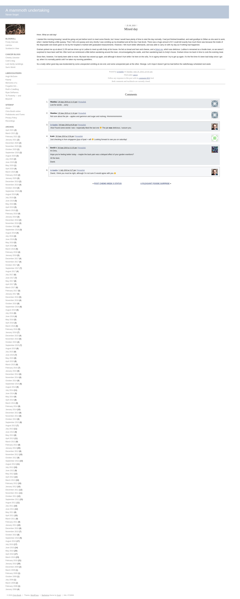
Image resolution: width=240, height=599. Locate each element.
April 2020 (10, 169)
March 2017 (10, 287)
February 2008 (11, 586)
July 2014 (9, 390)
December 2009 (12, 567)
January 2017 (11, 294)
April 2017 (10, 284)
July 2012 (9, 467)
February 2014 (11, 406)
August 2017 (11, 271)
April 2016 (10, 323)
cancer (135, 75)
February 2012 (11, 483)
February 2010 (11, 560)
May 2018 (10, 242)
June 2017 (10, 278)
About (8, 108)
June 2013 (10, 432)
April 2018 (10, 246)
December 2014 (12, 374)
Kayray (8, 80)
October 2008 (11, 576)
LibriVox (9, 45)
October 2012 (11, 458)
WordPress (34, 595)
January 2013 (11, 448)
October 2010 (11, 535)
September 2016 (12, 307)
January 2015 (11, 371)
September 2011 (12, 499)
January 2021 (11, 140)
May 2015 (10, 358)
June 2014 (10, 393)
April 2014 (10, 400)
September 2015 (12, 345)
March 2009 (10, 570)
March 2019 (10, 210)
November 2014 (12, 377)
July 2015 (9, 352)
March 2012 (10, 480)
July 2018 (9, 236)
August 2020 (11, 156)
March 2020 (10, 172)
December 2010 (12, 528)
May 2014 (10, 397)
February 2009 (11, 573)
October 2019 (11, 188)
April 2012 (10, 477)
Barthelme (45, 595)
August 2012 (11, 464)
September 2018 (12, 230)
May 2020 (10, 165)
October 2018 (11, 226)
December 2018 (12, 220)
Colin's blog (10, 61)
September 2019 (12, 191)
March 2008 (10, 583)
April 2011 (10, 515)
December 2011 (12, 490)
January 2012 (11, 487)
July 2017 (9, 275)
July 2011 (9, 506)
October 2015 (11, 342)
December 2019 (12, 181)
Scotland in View (12, 48)
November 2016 (12, 300)
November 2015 (12, 339)
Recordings (10, 121)
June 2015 (10, 355)
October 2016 (11, 303)
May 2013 (10, 435)
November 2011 (12, 493)
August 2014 (11, 387)
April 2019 (10, 207)
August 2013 (11, 426)
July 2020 (9, 159)
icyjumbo (120, 72)
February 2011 (11, 522)
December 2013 (12, 413)
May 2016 (10, 320)
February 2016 (11, 329)
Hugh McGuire (11, 76)
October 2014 (11, 381)
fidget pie (159, 49)
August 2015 (11, 348)
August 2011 (11, 503)
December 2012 (12, 451)
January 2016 (11, 332)
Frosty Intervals (12, 42)
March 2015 (10, 364)
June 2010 (10, 548)
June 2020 (10, 162)
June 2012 (10, 470)
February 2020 (11, 175)
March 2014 (10, 403)
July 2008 (9, 580)
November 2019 (12, 185)
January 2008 (11, 589)
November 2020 (12, 146)
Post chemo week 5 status (108, 183)
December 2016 (12, 297)
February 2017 (11, 291)
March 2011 (10, 519)
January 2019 (11, 217)
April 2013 (10, 438)
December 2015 (12, 336)
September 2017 (12, 268)
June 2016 (10, 316)
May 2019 (10, 204)
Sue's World (10, 67)
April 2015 (10, 361)
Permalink (82, 102)
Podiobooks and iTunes (15, 114)
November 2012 (12, 454)
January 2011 (11, 525)
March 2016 (10, 326)
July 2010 (9, 544)
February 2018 (11, 252)
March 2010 (10, 557)
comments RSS (144, 78)
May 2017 (10, 281)
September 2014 (12, 384)
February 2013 (11, 445)
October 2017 (11, 265)
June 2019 (10, 201)
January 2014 (11, 409)
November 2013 (12, 416)
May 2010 (10, 551)
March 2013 (10, 442)
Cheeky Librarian (12, 58)
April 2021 (10, 130)
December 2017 (12, 259)
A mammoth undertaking (27, 10)
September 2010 (12, 538)
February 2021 (11, 136)
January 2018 (11, 255)
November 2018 (12, 223)
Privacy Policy (11, 118)
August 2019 (11, 194)
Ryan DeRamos (12, 92)
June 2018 (10, 239)
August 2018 (11, 233)
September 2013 (12, 422)
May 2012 (10, 474)
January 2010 (11, 564)
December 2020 (12, 143)
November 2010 (12, 531)
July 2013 (9, 429)
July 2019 (9, 198)
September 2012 (12, 461)
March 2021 (10, 133)
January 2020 (11, 178)
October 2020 (11, 149)
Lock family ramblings (14, 64)
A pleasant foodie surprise (155, 183)
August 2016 (11, 310)
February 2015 (11, 368)
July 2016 (9, 313)
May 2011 (10, 512)
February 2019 (11, 214)
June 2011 (10, 509)
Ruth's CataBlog (12, 89)
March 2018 (10, 249)
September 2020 (12, 153)
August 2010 (11, 541)
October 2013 (11, 419)
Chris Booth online (13, 111)
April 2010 (10, 554)
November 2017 (12, 262)
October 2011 (11, 496)
